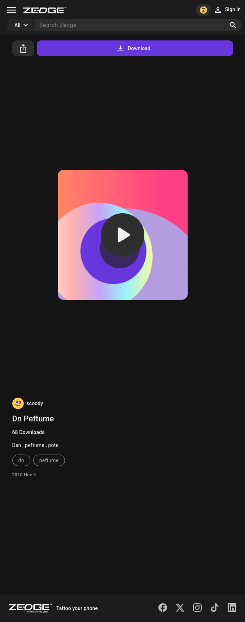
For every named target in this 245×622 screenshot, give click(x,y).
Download (133, 48)
